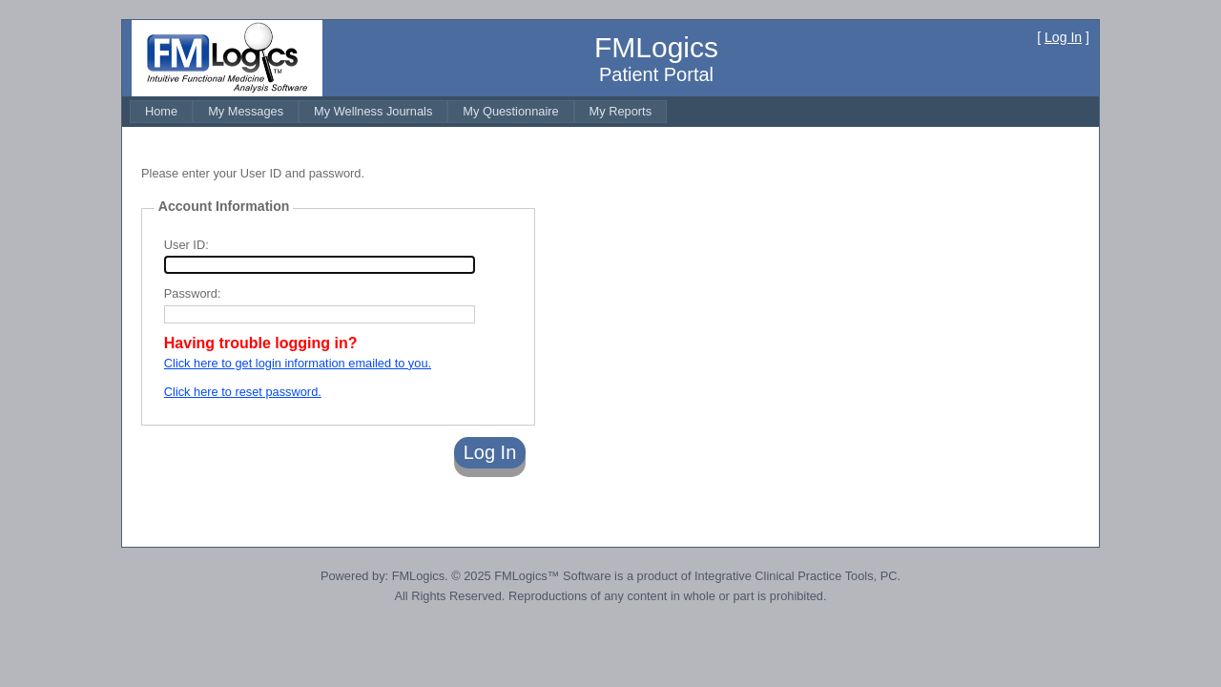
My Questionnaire (510, 111)
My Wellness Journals (373, 111)
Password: (192, 293)
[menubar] (398, 111)
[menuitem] (161, 111)
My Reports (621, 111)
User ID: (186, 245)
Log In (1063, 37)
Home (161, 111)
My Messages (245, 111)
